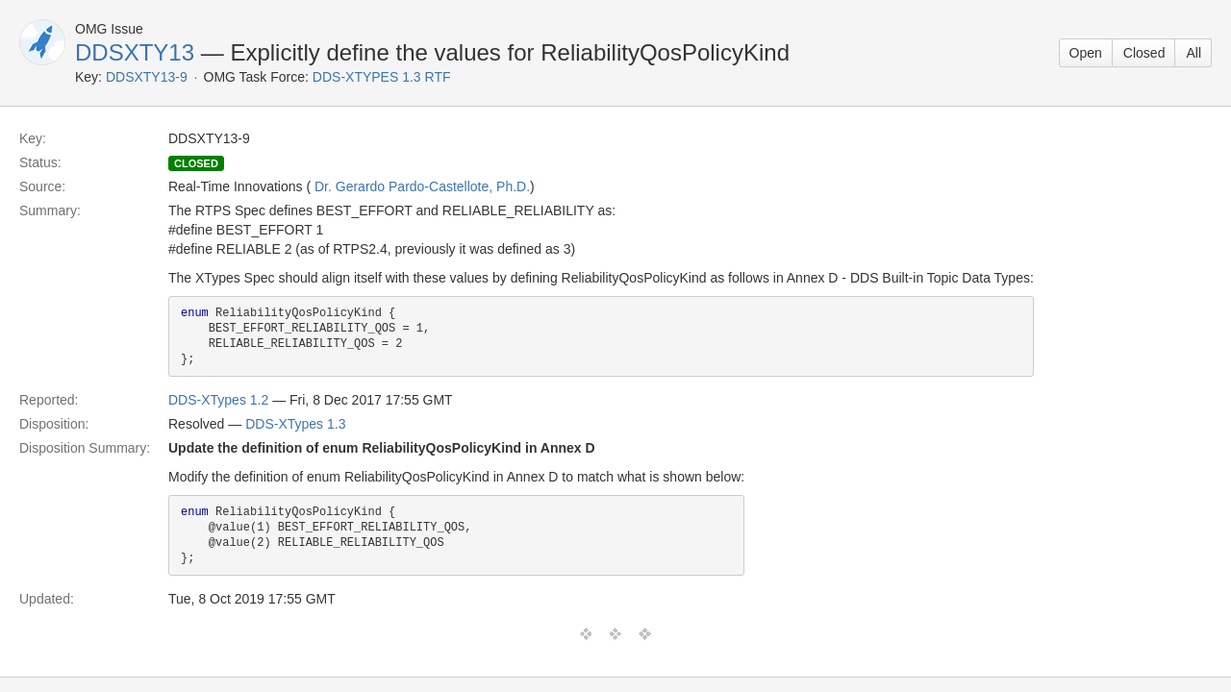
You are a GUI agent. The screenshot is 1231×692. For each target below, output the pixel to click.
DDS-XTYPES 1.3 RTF (382, 77)
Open (1085, 53)
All (1193, 53)
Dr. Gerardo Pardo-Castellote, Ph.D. (422, 186)
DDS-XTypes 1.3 (295, 424)
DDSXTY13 (134, 52)
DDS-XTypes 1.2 (218, 400)
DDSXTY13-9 (147, 77)
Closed (1144, 53)
